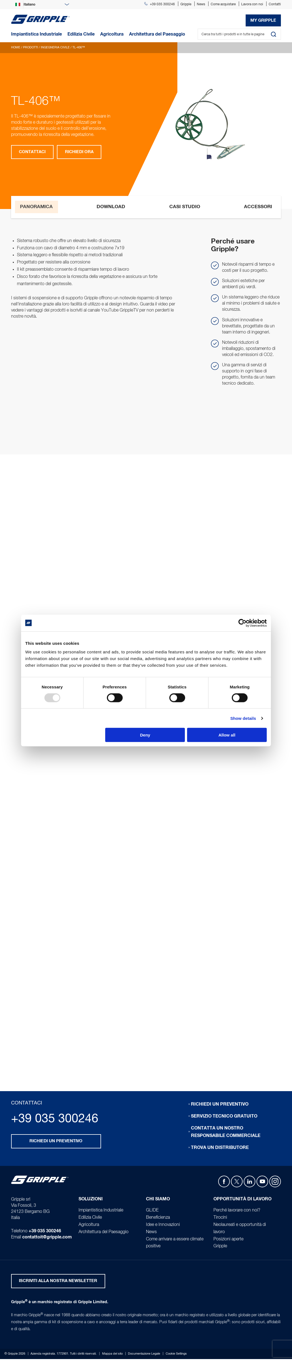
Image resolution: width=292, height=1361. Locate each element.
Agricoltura (89, 1226)
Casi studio (184, 207)
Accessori (258, 207)
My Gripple (263, 20)
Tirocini (220, 1218)
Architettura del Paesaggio (104, 1233)
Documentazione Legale (144, 1355)
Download (111, 207)
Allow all (226, 735)
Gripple (185, 4)
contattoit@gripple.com (47, 1238)
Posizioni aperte (228, 1240)
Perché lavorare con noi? (236, 1211)
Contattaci (32, 152)
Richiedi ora (80, 152)
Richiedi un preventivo (55, 1143)
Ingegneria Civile (55, 47)
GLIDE (152, 1211)
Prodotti (30, 47)
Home (15, 47)
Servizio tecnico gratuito (224, 1117)
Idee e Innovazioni (163, 1226)
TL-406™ (78, 47)
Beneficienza (158, 1218)
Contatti (275, 4)
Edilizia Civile (90, 1218)
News (201, 4)
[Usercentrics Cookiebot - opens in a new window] (242, 623)
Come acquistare (223, 4)
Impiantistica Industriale (101, 1211)
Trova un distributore (220, 1148)
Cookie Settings (176, 1355)
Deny (145, 735)
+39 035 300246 (159, 4)
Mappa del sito (112, 1355)
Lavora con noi (252, 4)
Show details (243, 718)
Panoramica (36, 207)
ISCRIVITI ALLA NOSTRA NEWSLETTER (58, 1283)
